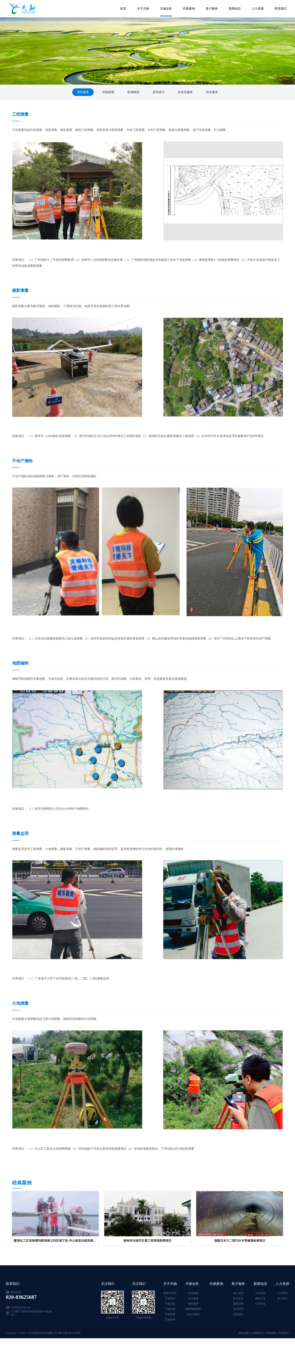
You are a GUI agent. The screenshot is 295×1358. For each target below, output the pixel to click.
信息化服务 (185, 92)
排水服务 (212, 92)
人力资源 (257, 7)
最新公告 (260, 1298)
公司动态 (260, 1293)
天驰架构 (170, 1319)
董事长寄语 (170, 1293)
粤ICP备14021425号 (69, 1333)
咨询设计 (159, 92)
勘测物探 (133, 92)
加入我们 (282, 1298)
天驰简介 (170, 1298)
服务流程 (238, 1303)
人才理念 (282, 1293)
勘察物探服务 (193, 1309)
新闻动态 (234, 7)
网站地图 (244, 1333)
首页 (122, 7)
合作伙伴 (238, 1309)
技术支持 (238, 1298)
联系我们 (280, 7)
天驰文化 (170, 1303)
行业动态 (260, 1303)
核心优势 (238, 1293)
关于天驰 (142, 7)
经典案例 (188, 7)
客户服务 (211, 7)
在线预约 (238, 1314)
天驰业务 (165, 7)
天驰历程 (170, 1309)
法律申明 (257, 1333)
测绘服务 (83, 92)
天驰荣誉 (170, 1314)
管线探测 (108, 92)
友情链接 (270, 1333)
